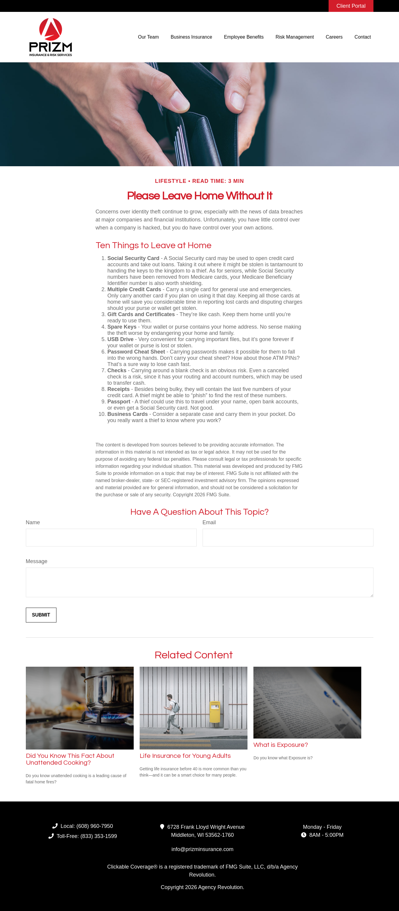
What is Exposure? (280, 745)
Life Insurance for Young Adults (185, 755)
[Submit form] (41, 615)
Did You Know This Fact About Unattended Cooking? (70, 759)
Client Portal (350, 6)
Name (33, 522)
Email (209, 522)
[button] (148, 37)
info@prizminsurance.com (202, 849)
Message (37, 561)
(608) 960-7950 (94, 826)
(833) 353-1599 (99, 836)
